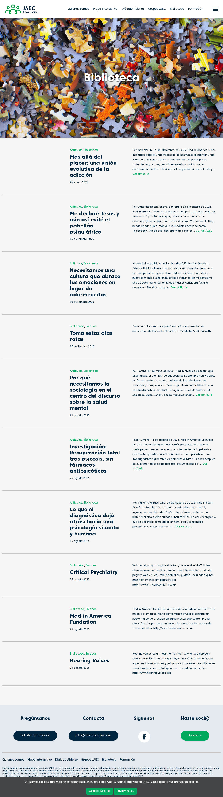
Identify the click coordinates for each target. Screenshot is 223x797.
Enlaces (90, 326)
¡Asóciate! (195, 735)
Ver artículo (140, 174)
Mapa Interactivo (105, 9)
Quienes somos (78, 9)
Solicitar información (35, 735)
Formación (195, 9)
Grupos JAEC (157, 9)
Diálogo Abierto (133, 9)
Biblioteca (177, 9)
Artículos (76, 150)
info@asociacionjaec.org (93, 735)
